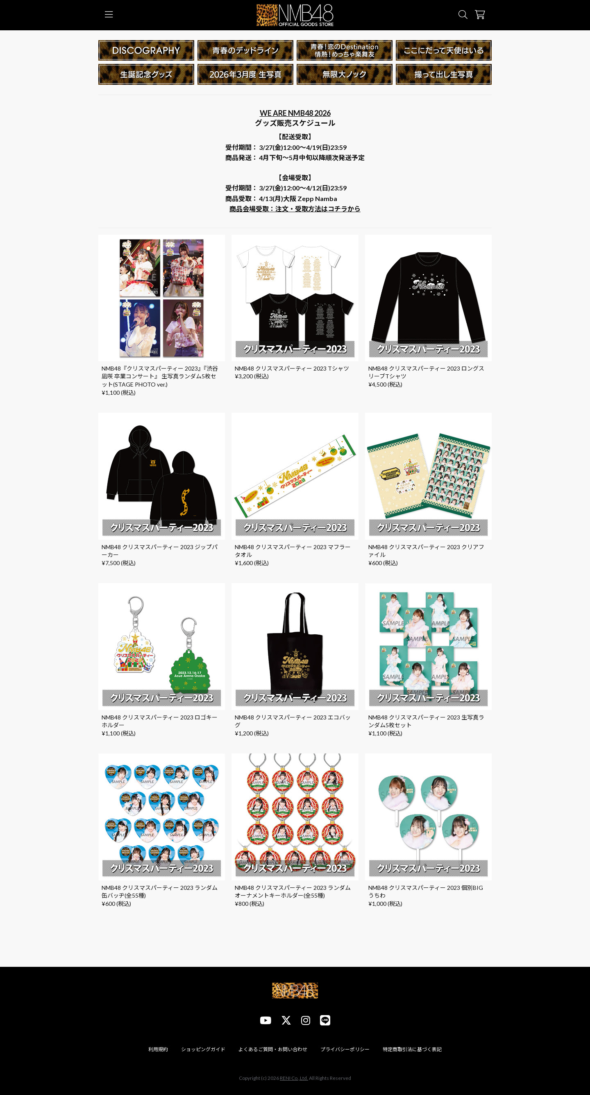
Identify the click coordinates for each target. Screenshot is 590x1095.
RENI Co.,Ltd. (294, 1078)
